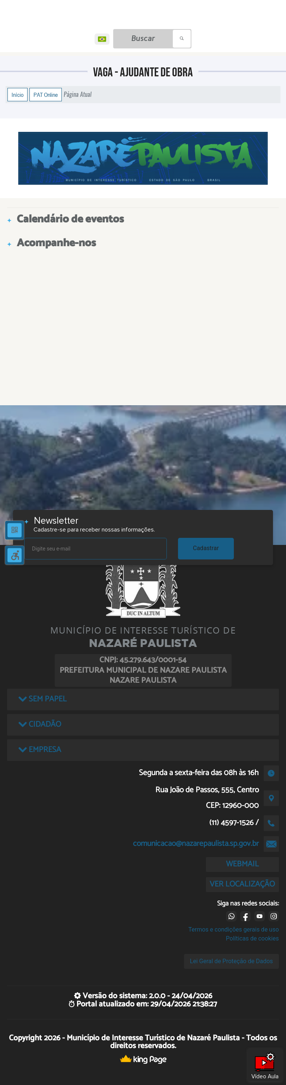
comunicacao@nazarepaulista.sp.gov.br (196, 843)
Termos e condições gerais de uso (233, 929)
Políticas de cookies (252, 938)
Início (17, 94)
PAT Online (46, 94)
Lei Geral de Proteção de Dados (231, 961)
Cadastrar (206, 548)
